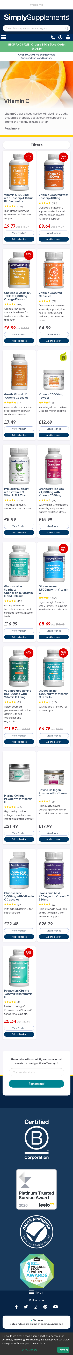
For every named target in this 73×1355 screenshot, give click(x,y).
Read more (12, 128)
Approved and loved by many (36, 56)
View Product (19, 233)
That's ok (63, 1349)
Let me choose (29, 1349)
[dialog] (36, 1343)
